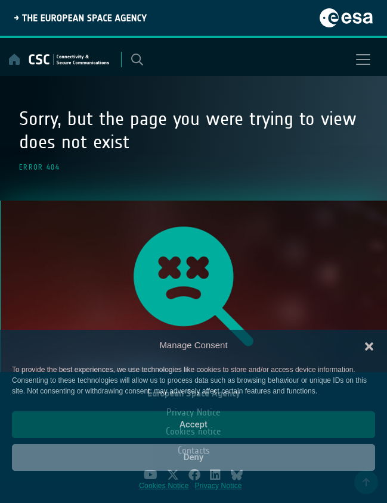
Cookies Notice (163, 486)
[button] (369, 345)
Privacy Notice (218, 486)
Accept (193, 424)
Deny (194, 457)
